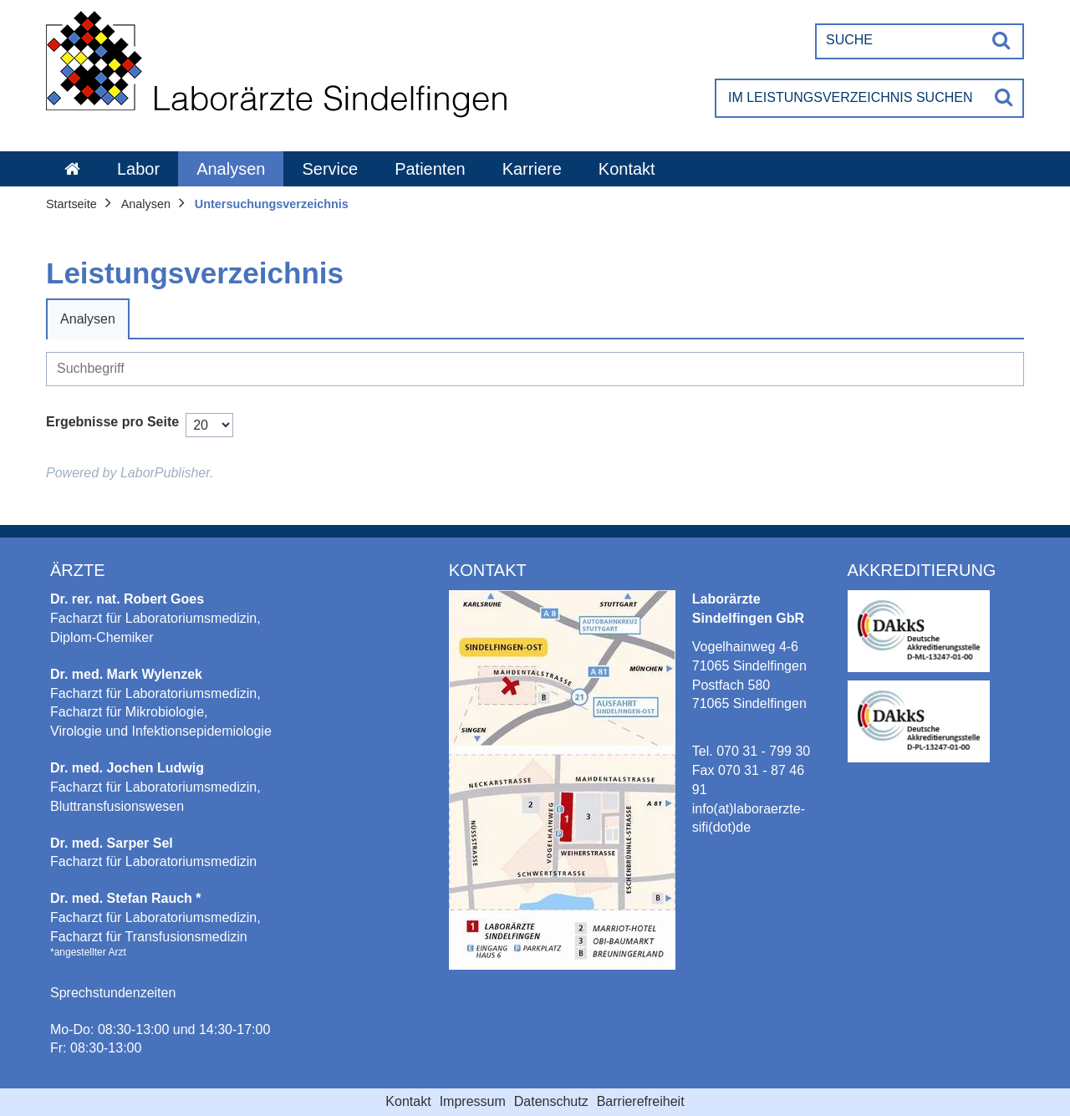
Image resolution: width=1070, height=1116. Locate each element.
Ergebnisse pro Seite (112, 422)
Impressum (473, 1101)
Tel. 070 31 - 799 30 (751, 751)
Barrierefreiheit (641, 1101)
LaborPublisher (165, 473)
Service (330, 169)
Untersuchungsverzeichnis (272, 204)
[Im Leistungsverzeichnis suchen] (850, 98)
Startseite (71, 204)
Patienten (430, 169)
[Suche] (900, 40)
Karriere (532, 169)
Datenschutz (551, 1101)
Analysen (230, 169)
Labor (138, 169)
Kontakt (627, 169)
